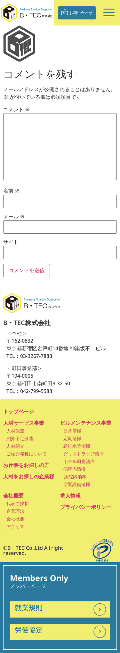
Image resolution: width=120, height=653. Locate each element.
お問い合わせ (76, 12)
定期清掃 (72, 438)
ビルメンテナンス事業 (85, 422)
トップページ (18, 411)
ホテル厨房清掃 (79, 461)
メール (14, 216)
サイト (11, 242)
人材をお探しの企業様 (28, 476)
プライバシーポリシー (85, 507)
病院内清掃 (74, 469)
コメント (16, 109)
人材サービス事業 (23, 422)
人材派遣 (15, 431)
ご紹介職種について (26, 454)
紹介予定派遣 (19, 438)
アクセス (15, 526)
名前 (11, 190)
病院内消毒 (75, 477)
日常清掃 (72, 431)
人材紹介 (15, 446)
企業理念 (15, 511)
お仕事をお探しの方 (26, 464)
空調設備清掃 (76, 484)
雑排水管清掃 (76, 446)
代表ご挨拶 (17, 503)
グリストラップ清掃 (83, 454)
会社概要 (13, 495)
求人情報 (70, 495)
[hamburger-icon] (108, 13)
